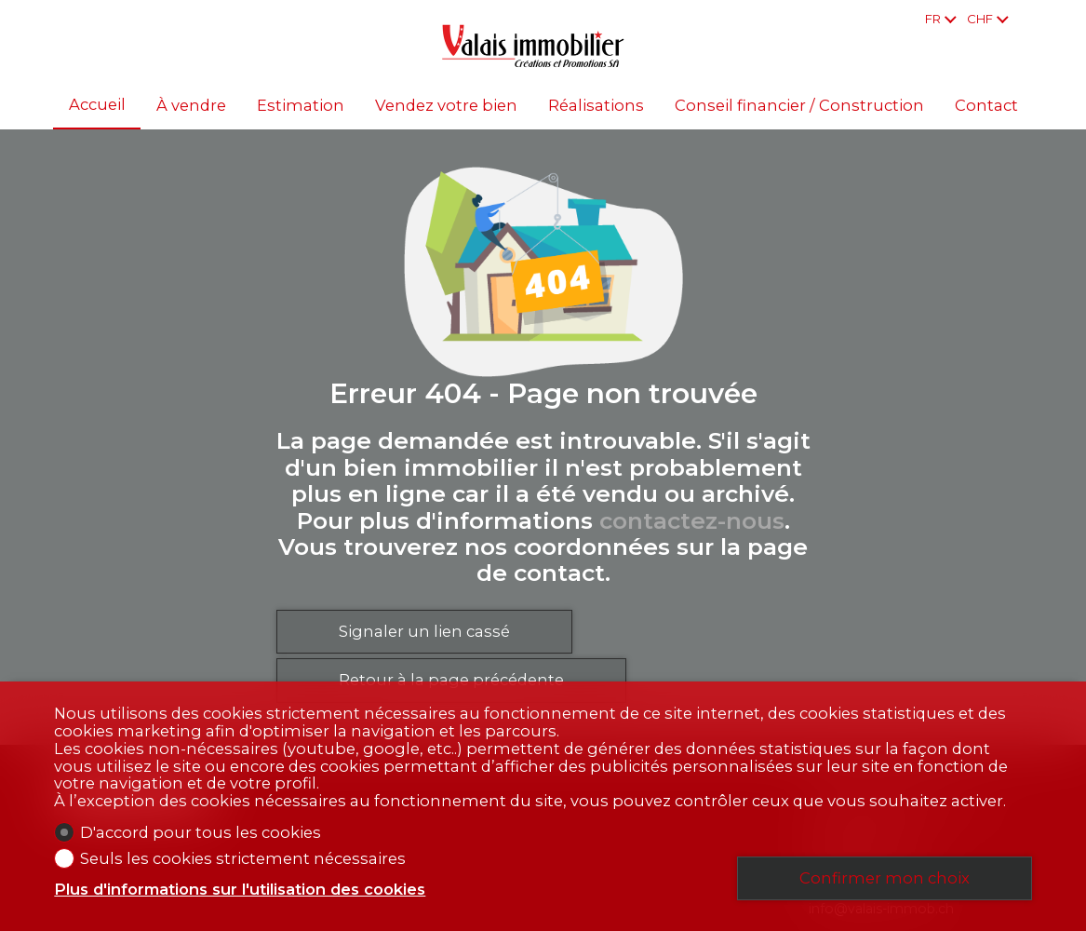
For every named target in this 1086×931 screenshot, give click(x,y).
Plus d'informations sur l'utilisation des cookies (239, 889)
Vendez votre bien (446, 106)
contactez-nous (691, 520)
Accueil (97, 105)
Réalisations (596, 106)
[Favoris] (1026, 19)
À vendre (191, 106)
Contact (986, 106)
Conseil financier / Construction (799, 106)
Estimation (300, 106)
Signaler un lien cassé (424, 631)
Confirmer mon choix (884, 878)
